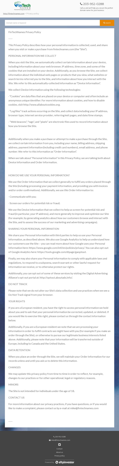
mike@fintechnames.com (59, 440)
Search (107, 23)
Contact (59, 449)
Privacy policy (59, 456)
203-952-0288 (59, 437)
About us (59, 452)
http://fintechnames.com (13, 13)
